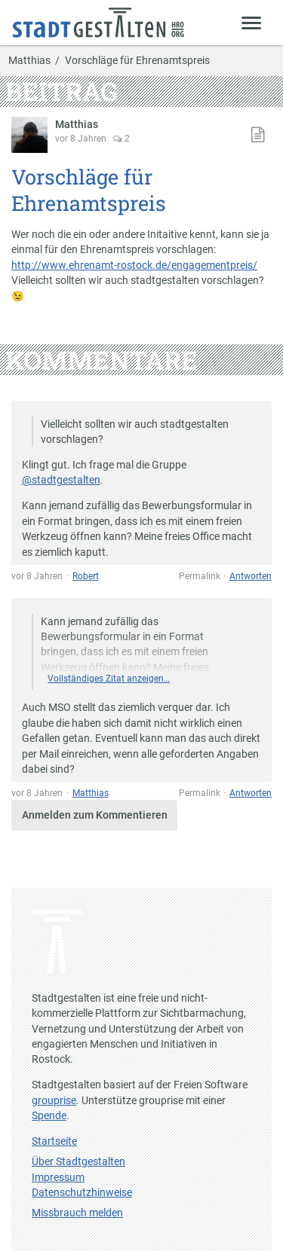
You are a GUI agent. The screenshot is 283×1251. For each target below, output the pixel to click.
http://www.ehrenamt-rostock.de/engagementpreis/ (134, 265)
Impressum (58, 1177)
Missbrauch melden (77, 1213)
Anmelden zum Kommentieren (95, 815)
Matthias (29, 61)
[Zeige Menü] (252, 22)
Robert (85, 576)
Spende (49, 1115)
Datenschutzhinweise (82, 1192)
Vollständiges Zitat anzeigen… (109, 678)
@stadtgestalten (61, 480)
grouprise (54, 1100)
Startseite (54, 1141)
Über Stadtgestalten (78, 1161)
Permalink (199, 576)
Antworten (250, 576)
